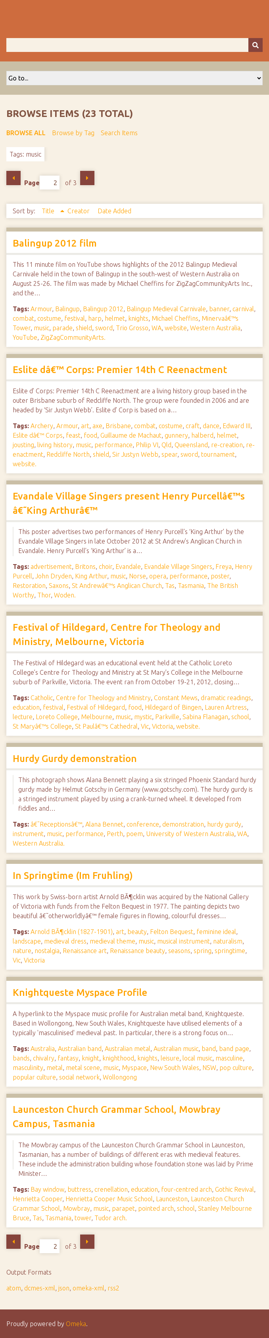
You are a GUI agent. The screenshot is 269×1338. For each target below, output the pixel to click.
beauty (137, 931)
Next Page (87, 178)
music (41, 327)
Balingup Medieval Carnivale (166, 308)
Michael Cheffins (175, 318)
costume (49, 318)
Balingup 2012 (103, 308)
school (240, 716)
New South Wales (174, 1067)
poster (220, 576)
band (209, 1048)
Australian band (80, 1048)
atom (13, 1288)
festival (74, 318)
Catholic (42, 697)
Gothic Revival (234, 1189)
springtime (230, 950)
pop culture (235, 1067)
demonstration (183, 824)
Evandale (128, 566)
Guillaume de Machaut (130, 435)
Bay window (47, 1189)
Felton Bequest (171, 931)
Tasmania (191, 585)
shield (84, 327)
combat (23, 318)
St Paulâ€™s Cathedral (106, 726)
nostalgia (47, 950)
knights (138, 318)
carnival (243, 308)
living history (55, 444)
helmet (115, 318)
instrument (28, 833)
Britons (85, 566)
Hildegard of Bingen (173, 707)
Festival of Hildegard (96, 707)
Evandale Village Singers (178, 566)
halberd (202, 435)
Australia (43, 1048)
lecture (23, 716)
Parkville (167, 716)
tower (83, 1217)
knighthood (118, 1058)
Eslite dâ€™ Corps (38, 435)
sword (104, 327)
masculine (229, 1058)
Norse (137, 576)
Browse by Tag (73, 132)
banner (219, 308)
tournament (218, 454)
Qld (166, 444)
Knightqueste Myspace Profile (80, 992)
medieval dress (65, 941)
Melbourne (96, 716)
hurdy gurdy (224, 824)
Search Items (119, 132)
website (176, 327)
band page (234, 1048)
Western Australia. (39, 843)
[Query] (134, 45)
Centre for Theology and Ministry (103, 697)
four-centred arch (186, 1189)
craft (193, 425)
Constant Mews (176, 697)
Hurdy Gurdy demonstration (75, 758)
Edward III (236, 425)
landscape (27, 941)
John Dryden (53, 576)
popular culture (34, 1077)
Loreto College (57, 716)
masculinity (28, 1067)
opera (157, 576)
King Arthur (91, 576)
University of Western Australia (190, 833)
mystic (143, 716)
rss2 (113, 1288)
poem (134, 833)
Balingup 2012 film (55, 243)
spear (169, 454)
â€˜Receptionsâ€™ (56, 824)
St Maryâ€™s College (42, 726)
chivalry (43, 1058)
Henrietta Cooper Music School (109, 1198)
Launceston (172, 1198)
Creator (79, 210)
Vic (145, 726)
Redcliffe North (68, 454)
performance (113, 444)
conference (143, 824)
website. (25, 463)
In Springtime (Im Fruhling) (73, 875)
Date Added (114, 210)
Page (42, 183)
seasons (179, 950)
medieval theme (112, 941)
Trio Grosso (132, 327)
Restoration (29, 585)
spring (202, 950)
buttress (79, 1189)
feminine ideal (216, 931)
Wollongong (120, 1077)
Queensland (191, 444)
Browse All (26, 132)
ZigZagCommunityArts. (73, 337)
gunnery (176, 435)
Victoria (162, 726)
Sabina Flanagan (205, 716)
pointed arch (156, 1208)
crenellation (111, 1189)
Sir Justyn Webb (135, 454)
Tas (170, 585)
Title (49, 210)
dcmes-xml (39, 1288)
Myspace (134, 1067)
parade (62, 327)
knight (90, 1058)
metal (54, 1067)
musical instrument (183, 941)
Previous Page (13, 178)
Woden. (65, 595)
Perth (115, 833)
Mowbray (76, 1208)
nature (22, 950)
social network (79, 1077)
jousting (23, 444)
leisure (170, 1058)
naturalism (227, 941)
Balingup (67, 308)
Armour (41, 308)
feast (73, 435)
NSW (209, 1067)
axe (97, 425)
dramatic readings (226, 697)
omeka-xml (88, 1288)
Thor (44, 595)
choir (105, 566)
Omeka (76, 1323)
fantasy (68, 1058)
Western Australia (215, 327)
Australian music (176, 1048)
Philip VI (147, 444)
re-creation (227, 444)
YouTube (25, 337)
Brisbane (118, 425)
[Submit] (255, 45)
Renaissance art (85, 950)
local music (197, 1058)
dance (211, 425)
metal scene (83, 1067)
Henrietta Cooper (37, 1198)
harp (95, 318)
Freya (223, 566)
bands (21, 1058)
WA (156, 327)
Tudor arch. (110, 1217)
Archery (42, 425)
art (85, 425)
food (90, 435)
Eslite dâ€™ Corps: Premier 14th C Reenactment (120, 369)
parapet (123, 1208)
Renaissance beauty (137, 950)
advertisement (51, 566)
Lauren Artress (226, 707)
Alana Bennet (104, 824)
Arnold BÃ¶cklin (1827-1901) (72, 931)
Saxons (59, 585)
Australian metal (127, 1048)
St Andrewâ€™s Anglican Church (117, 585)
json (63, 1288)
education (26, 707)
